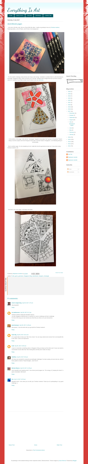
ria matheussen (16, 312)
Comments (70, 172)
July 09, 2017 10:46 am (20, 345)
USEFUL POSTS (19, 15)
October (71, 115)
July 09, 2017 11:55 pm (26, 368)
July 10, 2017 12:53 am (20, 379)
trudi (13, 345)
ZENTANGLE (38, 15)
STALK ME (29, 15)
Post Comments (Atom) (39, 450)
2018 (69, 109)
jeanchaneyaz (15, 325)
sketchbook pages (72, 124)
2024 (69, 96)
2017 (69, 111)
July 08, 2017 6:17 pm (25, 312)
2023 (69, 98)
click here (41, 80)
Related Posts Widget (59, 272)
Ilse (12, 379)
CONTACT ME (48, 15)
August (71, 119)
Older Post (59, 445)
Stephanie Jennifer (72, 157)
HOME (10, 15)
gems (16, 276)
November (72, 113)
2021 (69, 102)
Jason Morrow (62, 460)
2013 (69, 143)
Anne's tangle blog (17, 302)
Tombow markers (55, 27)
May (70, 130)
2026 (69, 91)
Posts (69, 169)
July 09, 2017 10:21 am (23, 334)
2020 (69, 104)
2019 (69, 107)
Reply (13, 307)
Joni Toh (70, 154)
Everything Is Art (23, 10)
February (71, 132)
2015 (69, 139)
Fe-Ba (12, 276)
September (72, 117)
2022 (69, 100)
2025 (69, 93)
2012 (69, 146)
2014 (69, 141)
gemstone (20, 276)
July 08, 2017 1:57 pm (27, 302)
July (70, 122)
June (70, 128)
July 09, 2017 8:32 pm (22, 357)
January (71, 134)
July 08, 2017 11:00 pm (25, 325)
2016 (69, 137)
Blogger (74, 460)
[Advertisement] (35, 427)
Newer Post (12, 445)
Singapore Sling (28, 276)
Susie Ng (14, 334)
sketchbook (35, 276)
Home (35, 445)
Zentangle (46, 276)
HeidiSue (14, 357)
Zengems (41, 276)
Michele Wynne (16, 368)
